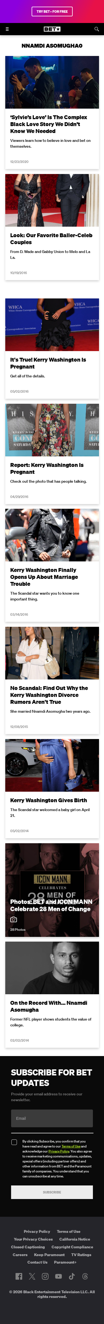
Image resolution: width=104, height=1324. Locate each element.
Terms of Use (71, 1146)
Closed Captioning (28, 1246)
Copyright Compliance (72, 1246)
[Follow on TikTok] (72, 1276)
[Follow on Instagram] (45, 1276)
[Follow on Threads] (85, 1276)
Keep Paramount (49, 1254)
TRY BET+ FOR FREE (52, 11)
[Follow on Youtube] (58, 1276)
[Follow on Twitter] (32, 1276)
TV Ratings (81, 1254)
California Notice (74, 1239)
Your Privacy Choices (33, 1239)
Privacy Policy (59, 1151)
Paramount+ (65, 1262)
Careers (20, 1254)
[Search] (97, 29)
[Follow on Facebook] (19, 1276)
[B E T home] (52, 31)
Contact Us (37, 1262)
